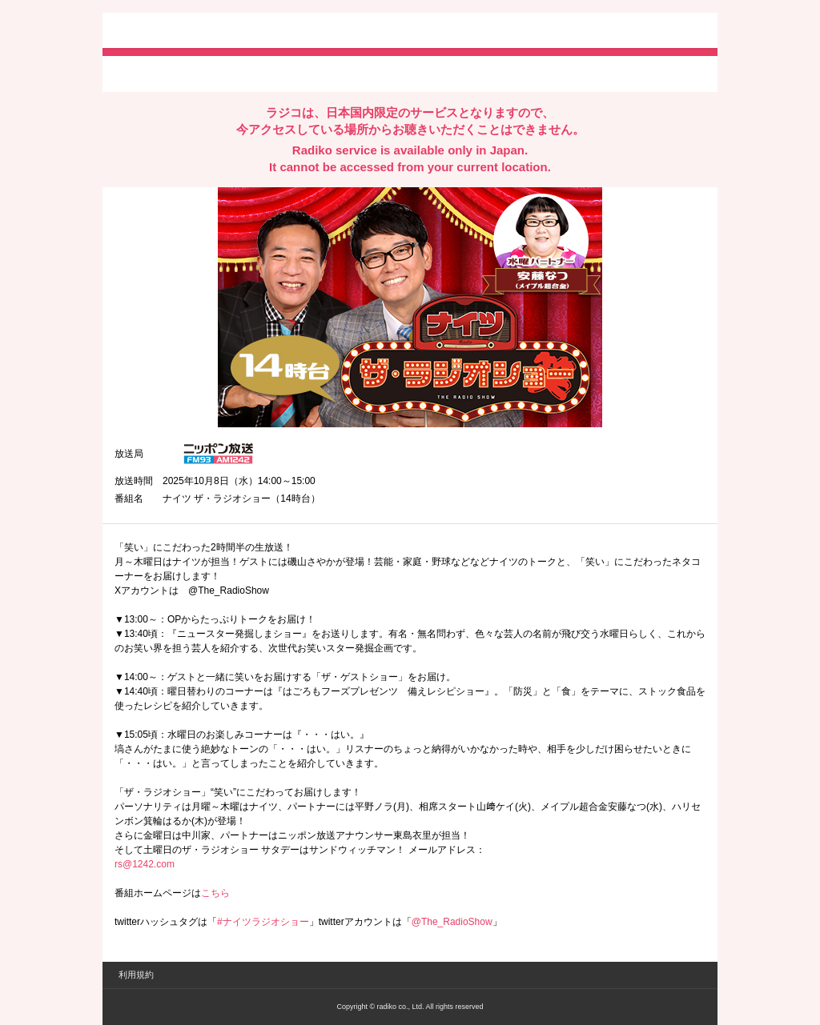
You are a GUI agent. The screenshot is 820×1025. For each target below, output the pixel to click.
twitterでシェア (139, 73)
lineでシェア (278, 73)
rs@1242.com (145, 864)
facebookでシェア (204, 73)
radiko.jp (163, 32)
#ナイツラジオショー (263, 921)
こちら (215, 893)
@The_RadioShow (452, 921)
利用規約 (136, 974)
